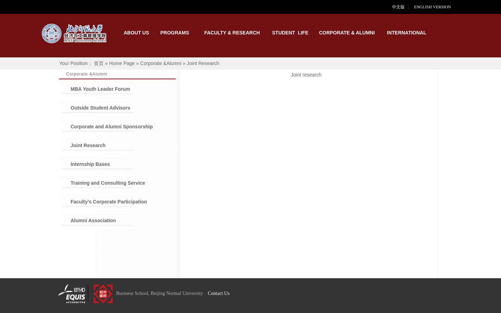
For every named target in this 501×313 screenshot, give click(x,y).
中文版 (398, 7)
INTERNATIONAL (405, 32)
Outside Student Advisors (100, 108)
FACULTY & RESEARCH (232, 32)
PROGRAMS (174, 32)
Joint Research (88, 145)
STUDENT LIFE (290, 32)
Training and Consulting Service (108, 183)
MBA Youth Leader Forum (100, 89)
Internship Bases (90, 164)
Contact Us (219, 293)
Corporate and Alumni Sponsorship (112, 126)
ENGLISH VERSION (436, 7)
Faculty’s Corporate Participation (109, 201)
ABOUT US (136, 32)
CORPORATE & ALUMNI (347, 32)
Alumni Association (93, 220)
